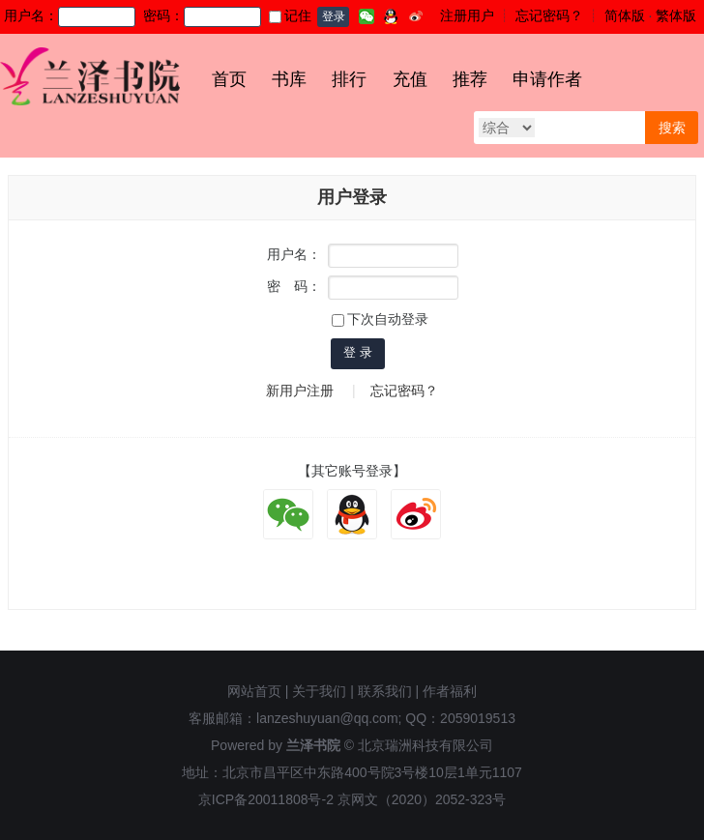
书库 (289, 79)
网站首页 (254, 691)
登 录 (357, 352)
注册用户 (467, 15)
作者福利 (450, 691)
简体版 (624, 15)
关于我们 (319, 691)
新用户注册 (300, 390)
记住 (290, 15)
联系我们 (385, 691)
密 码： (294, 286)
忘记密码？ (549, 15)
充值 (410, 79)
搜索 (672, 127)
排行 (349, 79)
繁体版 (676, 15)
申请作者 (547, 79)
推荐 (470, 79)
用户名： (294, 254)
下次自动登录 (380, 319)
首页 (229, 79)
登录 (333, 16)
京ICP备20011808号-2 (266, 799)
